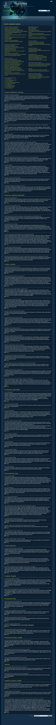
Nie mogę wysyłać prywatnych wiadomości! (36, 42)
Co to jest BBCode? (8, 78)
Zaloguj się (14, 10)
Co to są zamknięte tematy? (9, 86)
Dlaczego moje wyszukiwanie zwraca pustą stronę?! (37, 57)
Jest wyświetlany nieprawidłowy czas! (11, 46)
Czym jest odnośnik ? (37, 38)
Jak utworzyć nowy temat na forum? (11, 59)
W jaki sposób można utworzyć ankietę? (12, 62)
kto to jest (11, 700)
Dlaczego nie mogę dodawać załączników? (12, 67)
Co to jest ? (36, 37)
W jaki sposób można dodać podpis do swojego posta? (14, 61)
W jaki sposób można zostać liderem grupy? (36, 33)
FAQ (11, 10)
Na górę (7, 101)
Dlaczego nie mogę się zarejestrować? (11, 40)
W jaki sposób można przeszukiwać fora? (35, 55)
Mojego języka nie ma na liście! (10, 49)
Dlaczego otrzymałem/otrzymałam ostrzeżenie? (13, 68)
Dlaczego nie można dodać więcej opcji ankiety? (13, 63)
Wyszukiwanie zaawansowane (44, 11)
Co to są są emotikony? (9, 81)
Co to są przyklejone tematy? (10, 85)
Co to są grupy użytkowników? (33, 30)
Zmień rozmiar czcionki (51, 1)
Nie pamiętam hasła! (8, 33)
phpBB (26, 723)
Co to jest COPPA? (8, 39)
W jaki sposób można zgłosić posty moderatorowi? (13, 69)
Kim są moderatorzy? (32, 29)
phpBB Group (38, 681)
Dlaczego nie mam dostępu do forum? (11, 66)
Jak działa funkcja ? (14, 41)
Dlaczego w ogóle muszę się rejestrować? (12, 29)
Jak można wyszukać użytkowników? (35, 58)
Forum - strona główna (6, 10)
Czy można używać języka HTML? (11, 80)
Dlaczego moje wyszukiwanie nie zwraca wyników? (37, 56)
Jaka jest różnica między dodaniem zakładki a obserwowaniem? (39, 63)
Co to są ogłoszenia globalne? (10, 83)
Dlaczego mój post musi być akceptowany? (12, 72)
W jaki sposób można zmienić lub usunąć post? (13, 60)
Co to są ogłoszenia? (8, 84)
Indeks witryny (8, 7)
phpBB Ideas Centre (18, 690)
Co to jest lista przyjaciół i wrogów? (34, 49)
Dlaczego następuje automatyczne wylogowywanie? (14, 30)
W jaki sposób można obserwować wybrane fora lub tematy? (39, 64)
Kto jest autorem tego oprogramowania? (35, 74)
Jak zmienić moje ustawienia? (10, 45)
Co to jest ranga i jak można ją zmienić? (12, 53)
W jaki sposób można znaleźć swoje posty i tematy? (37, 59)
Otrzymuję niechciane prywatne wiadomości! (36, 43)
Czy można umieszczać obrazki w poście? (12, 82)
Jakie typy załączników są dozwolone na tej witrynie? (37, 69)
